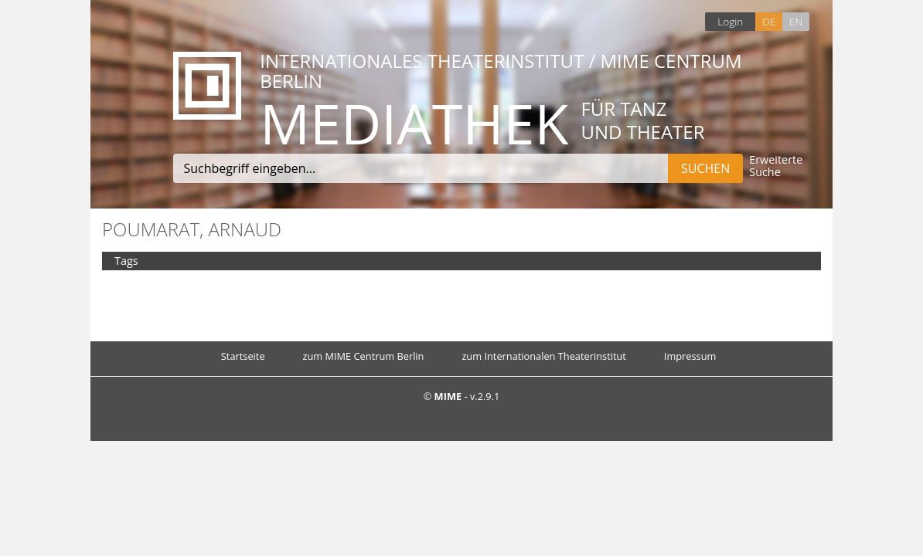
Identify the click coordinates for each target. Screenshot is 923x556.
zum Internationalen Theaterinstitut (544, 356)
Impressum (690, 356)
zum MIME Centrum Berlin (363, 356)
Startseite (243, 356)
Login (730, 21)
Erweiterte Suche (775, 166)
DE (768, 21)
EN (795, 21)
